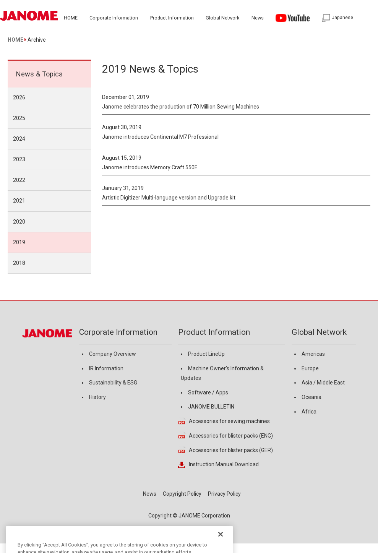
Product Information (214, 332)
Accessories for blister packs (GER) (231, 450)
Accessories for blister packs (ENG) (231, 436)
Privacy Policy (224, 494)
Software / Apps (208, 392)
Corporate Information (118, 332)
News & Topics (39, 74)
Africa (309, 412)
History (97, 397)
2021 (19, 201)
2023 (19, 159)
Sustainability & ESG (113, 382)
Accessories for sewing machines (229, 421)
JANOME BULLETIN (211, 407)
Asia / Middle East (323, 382)
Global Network (319, 332)
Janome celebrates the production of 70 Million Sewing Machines (180, 107)
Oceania (311, 397)
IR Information (106, 368)
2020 (19, 222)
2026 (19, 97)
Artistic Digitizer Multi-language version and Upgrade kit (168, 198)
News (149, 494)
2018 (19, 263)
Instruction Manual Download (224, 464)
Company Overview (112, 354)
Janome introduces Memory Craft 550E (150, 167)
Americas (313, 354)
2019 (19, 242)
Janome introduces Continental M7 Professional (160, 137)
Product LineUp (206, 354)
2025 (19, 118)
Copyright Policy (182, 494)
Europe (310, 368)
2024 (19, 139)
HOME (15, 40)
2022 (19, 180)
